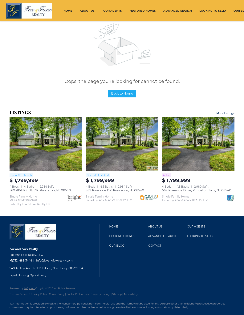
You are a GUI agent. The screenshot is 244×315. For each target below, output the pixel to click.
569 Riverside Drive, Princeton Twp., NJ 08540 (196, 190)
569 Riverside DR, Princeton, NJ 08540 (115, 190)
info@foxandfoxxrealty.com (54, 260)
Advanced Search (177, 10)
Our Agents (112, 10)
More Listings (225, 113)
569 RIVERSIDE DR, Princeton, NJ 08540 (40, 190)
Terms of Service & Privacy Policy (28, 294)
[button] (127, 226)
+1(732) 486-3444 (21, 260)
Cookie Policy (57, 294)
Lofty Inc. (29, 288)
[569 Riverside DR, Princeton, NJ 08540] (122, 144)
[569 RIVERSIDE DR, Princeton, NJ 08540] (46, 144)
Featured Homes (142, 10)
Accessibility (131, 294)
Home (67, 10)
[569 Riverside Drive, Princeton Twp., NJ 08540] (198, 144)
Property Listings (100, 294)
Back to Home (122, 93)
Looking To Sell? (212, 10)
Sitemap (117, 294)
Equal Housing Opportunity (28, 275)
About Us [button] (87, 10)
